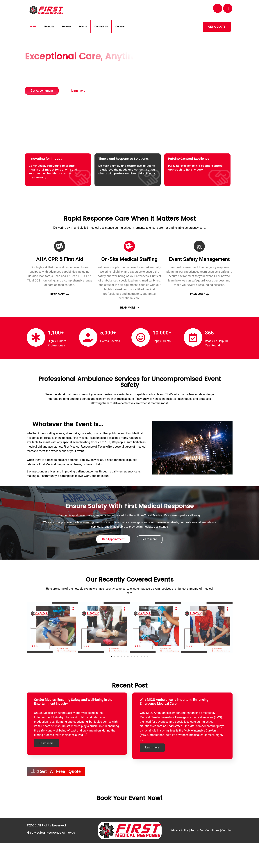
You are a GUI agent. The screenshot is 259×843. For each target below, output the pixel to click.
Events (83, 26)
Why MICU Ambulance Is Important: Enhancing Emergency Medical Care (174, 702)
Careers (119, 26)
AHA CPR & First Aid (59, 259)
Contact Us (101, 26)
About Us (49, 26)
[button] (30, 628)
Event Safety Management (199, 259)
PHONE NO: (167, 6)
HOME (33, 26)
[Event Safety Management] (199, 246)
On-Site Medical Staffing (129, 259)
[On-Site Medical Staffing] (129, 246)
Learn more (46, 743)
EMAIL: (114, 6)
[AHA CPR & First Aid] (59, 246)
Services (66, 26)
